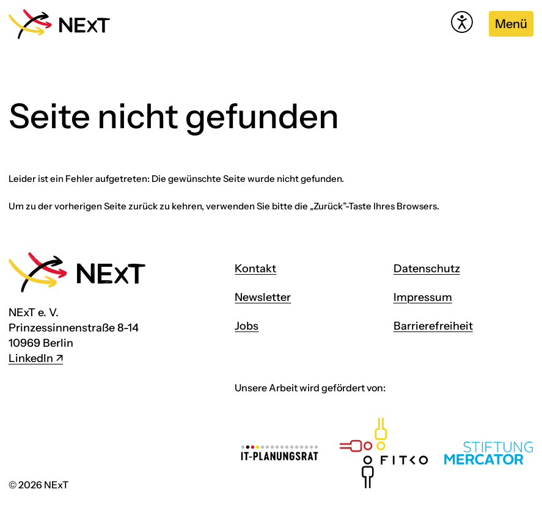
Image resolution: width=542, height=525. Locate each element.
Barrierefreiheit (433, 326)
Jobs (246, 326)
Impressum (423, 297)
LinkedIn (31, 358)
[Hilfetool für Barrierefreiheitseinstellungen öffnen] (462, 22)
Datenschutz (427, 268)
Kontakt (255, 268)
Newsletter (263, 297)
